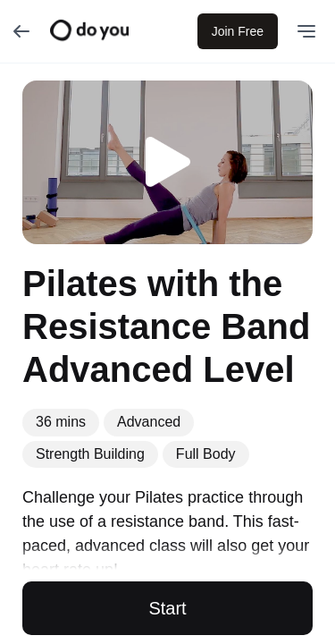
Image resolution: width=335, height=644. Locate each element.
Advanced (148, 421)
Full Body (206, 454)
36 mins (61, 421)
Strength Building (90, 454)
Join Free (238, 31)
